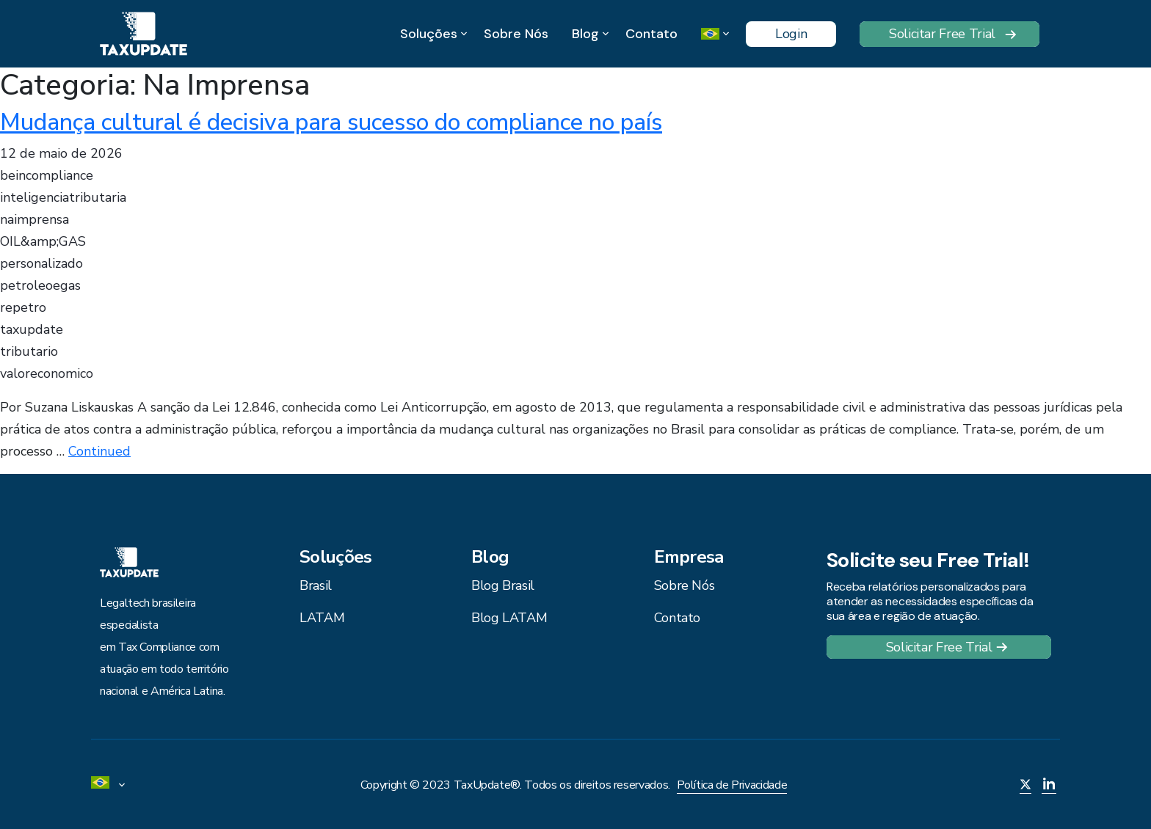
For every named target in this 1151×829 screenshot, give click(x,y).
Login (791, 34)
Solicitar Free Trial (942, 34)
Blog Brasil (502, 585)
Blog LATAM (509, 618)
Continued (99, 451)
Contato (651, 34)
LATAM (321, 618)
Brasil (315, 585)
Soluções (428, 34)
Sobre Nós (516, 34)
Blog (585, 34)
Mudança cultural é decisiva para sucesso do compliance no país (331, 122)
